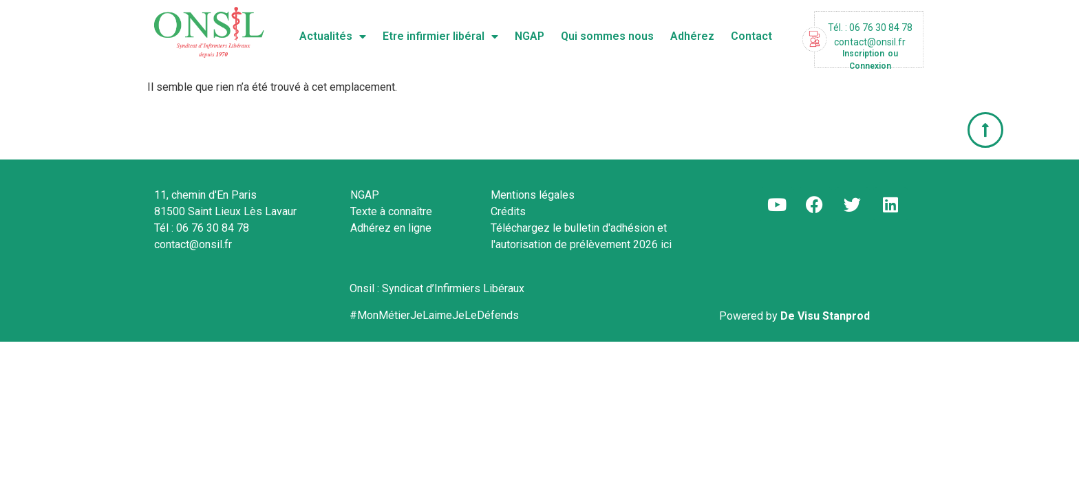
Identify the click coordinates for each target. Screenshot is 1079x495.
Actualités (332, 36)
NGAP (529, 36)
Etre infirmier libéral (440, 36)
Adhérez (692, 36)
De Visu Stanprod (825, 315)
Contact (751, 36)
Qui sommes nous (607, 36)
